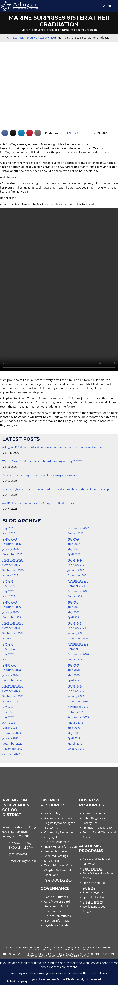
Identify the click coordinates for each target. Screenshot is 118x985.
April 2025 (8, 596)
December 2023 (12, 680)
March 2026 (9, 538)
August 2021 (75, 596)
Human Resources (56, 851)
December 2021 (78, 575)
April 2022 (74, 554)
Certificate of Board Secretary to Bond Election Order (57, 906)
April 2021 (74, 617)
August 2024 (10, 638)
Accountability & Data (58, 818)
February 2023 (11, 733)
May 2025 (8, 591)
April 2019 (74, 738)
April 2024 (8, 659)
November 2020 (78, 643)
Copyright (50, 837)
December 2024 (12, 617)
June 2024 (8, 649)
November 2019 (78, 707)
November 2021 (78, 580)
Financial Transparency (98, 827)
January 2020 (76, 696)
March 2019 (75, 743)
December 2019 (78, 701)
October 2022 (11, 754)
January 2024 (10, 675)
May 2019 (74, 733)
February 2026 (11, 544)
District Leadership (56, 842)
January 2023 (10, 738)
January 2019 (76, 749)
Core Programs (92, 868)
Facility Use (90, 823)
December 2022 (12, 743)
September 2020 (78, 654)
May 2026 (8, 528)
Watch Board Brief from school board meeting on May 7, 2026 (42, 461)
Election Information (57, 920)
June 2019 (74, 728)
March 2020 (75, 685)
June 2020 (74, 670)
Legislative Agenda (56, 925)
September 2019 (78, 717)
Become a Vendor (94, 813)
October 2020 (76, 649)
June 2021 (74, 607)
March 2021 (75, 622)
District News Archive (72, 133)
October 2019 (76, 712)
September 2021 (78, 591)
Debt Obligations (94, 818)
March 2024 (9, 664)
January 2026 (10, 549)
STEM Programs (93, 901)
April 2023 (8, 722)
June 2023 (8, 712)
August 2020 (75, 659)
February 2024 (11, 670)
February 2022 (77, 565)
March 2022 (75, 559)
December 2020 (78, 638)
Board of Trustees (56, 897)
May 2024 (8, 654)
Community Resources (58, 832)
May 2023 (8, 717)
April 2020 (74, 680)
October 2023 (11, 691)
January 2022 (76, 570)
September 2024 (13, 633)
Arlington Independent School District (51, 979)
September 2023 (13, 696)
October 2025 (11, 565)
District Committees (57, 916)
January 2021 (76, 633)
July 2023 (7, 707)
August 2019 (75, 722)
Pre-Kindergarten (94, 892)
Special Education (94, 897)
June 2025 (8, 586)
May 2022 (74, 549)
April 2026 (8, 533)
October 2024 (11, 628)
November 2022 (12, 749)
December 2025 (12, 554)
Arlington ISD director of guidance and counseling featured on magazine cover (53, 447)
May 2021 (74, 612)
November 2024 (12, 622)
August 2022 (75, 533)
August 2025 (10, 575)
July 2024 (7, 643)
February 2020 (77, 691)
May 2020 (74, 675)
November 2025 (12, 559)
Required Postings (56, 856)
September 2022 (78, 528)
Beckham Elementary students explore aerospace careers (39, 475)
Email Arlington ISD (22, 861)
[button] (107, 6)
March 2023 (9, 728)
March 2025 (9, 601)
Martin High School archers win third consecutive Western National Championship (55, 489)
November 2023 (12, 685)
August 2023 (10, 701)
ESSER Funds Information (60, 846)
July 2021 (73, 601)
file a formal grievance (44, 973)
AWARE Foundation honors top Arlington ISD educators (38, 503)
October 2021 (76, 586)
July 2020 (73, 664)
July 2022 (73, 538)
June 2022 (74, 544)
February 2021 (77, 628)
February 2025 (11, 607)
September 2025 (13, 570)
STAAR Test (51, 861)
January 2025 (10, 612)
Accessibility (52, 813)
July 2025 (7, 580)
